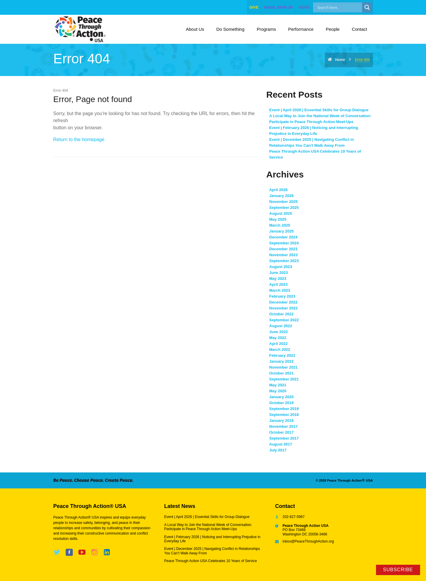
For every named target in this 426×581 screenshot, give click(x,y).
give (254, 7)
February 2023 (282, 296)
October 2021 (281, 373)
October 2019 (281, 403)
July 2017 (278, 450)
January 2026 (281, 195)
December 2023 (283, 249)
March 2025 (279, 225)
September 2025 (284, 207)
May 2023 (277, 278)
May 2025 (277, 219)
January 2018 (281, 420)
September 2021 (284, 379)
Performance (301, 29)
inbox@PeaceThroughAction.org (308, 541)
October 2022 (281, 314)
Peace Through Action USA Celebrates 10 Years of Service (210, 561)
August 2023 (280, 266)
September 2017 (284, 438)
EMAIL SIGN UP (278, 7)
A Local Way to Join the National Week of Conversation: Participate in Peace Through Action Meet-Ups (208, 527)
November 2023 (283, 255)
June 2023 (278, 272)
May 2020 (277, 391)
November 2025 (283, 201)
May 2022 (277, 337)
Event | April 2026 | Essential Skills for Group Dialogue (319, 110)
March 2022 (279, 349)
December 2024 (283, 237)
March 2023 (279, 290)
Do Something (230, 29)
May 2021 (277, 385)
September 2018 (284, 414)
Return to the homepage (78, 139)
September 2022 (284, 320)
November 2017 (283, 426)
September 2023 (284, 261)
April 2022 (278, 343)
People (333, 29)
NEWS (304, 7)
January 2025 (281, 231)
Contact (359, 29)
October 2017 (281, 432)
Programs (266, 29)
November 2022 (283, 308)
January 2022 (281, 361)
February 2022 (282, 355)
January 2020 (281, 397)
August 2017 (280, 444)
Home (340, 60)
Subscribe (398, 569)
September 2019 (284, 408)
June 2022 (278, 332)
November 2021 (283, 367)
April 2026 (278, 190)
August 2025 (280, 213)
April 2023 (278, 284)
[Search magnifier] (367, 7)
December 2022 (283, 302)
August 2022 (280, 326)
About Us (195, 29)
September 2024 (284, 243)
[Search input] (343, 7)
